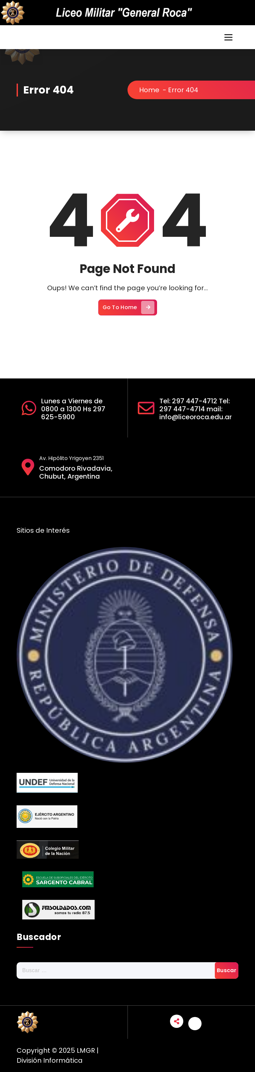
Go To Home (128, 312)
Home (153, 90)
